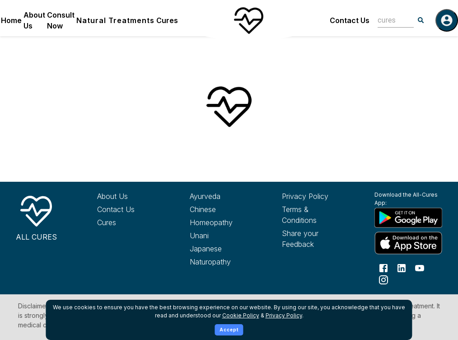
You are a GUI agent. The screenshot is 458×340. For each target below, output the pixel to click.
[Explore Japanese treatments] (221, 248)
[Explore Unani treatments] (221, 235)
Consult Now (61, 20)
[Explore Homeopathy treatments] (221, 222)
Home (11, 20)
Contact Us (349, 20)
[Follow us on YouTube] (419, 267)
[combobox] (389, 20)
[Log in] (446, 20)
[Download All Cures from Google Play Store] (406, 217)
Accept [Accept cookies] (229, 329)
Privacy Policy (284, 315)
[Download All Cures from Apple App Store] (406, 243)
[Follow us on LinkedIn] (401, 267)
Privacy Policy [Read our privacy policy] (305, 196)
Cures (167, 20)
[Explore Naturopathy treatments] (221, 261)
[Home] (249, 20)
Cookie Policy (240, 315)
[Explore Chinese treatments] (221, 209)
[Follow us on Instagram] (383, 278)
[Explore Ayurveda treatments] (221, 196)
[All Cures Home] (36, 216)
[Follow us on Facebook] (383, 267)
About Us (34, 20)
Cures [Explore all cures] (106, 222)
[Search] (421, 20)
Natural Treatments (115, 20)
